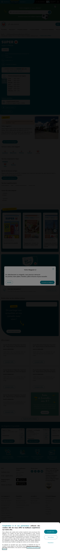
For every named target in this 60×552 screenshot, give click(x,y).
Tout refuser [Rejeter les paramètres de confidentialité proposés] (51, 537)
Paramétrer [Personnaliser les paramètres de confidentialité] (51, 542)
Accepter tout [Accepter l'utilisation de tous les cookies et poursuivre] (50, 531)
